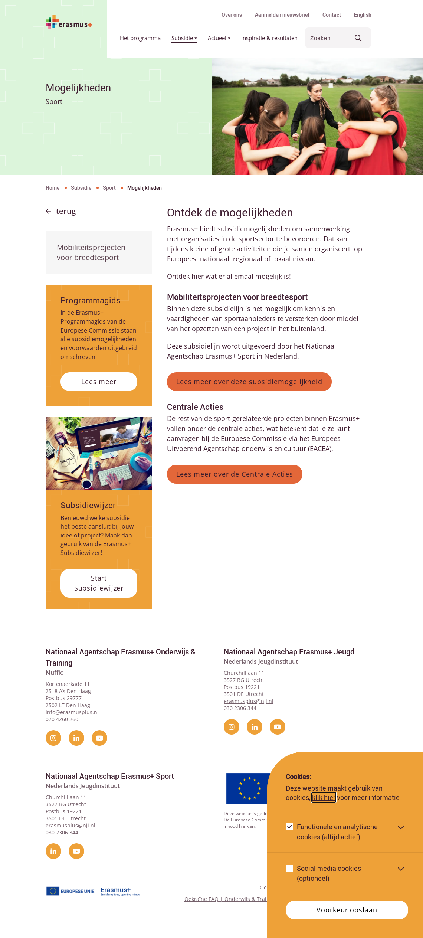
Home (52, 187)
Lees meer (99, 381)
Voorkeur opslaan (347, 909)
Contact (331, 14)
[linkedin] (76, 738)
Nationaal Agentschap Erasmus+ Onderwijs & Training (121, 657)
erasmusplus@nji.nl (248, 701)
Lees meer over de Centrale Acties (234, 474)
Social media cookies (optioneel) (329, 873)
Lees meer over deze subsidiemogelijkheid (249, 381)
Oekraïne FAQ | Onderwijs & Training (231, 898)
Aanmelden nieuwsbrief (282, 14)
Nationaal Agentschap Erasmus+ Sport (110, 776)
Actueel (219, 38)
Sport (109, 187)
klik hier (323, 797)
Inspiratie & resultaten (269, 38)
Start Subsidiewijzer (99, 582)
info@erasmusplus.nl (72, 712)
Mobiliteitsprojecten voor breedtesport (91, 252)
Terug (66, 211)
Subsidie (184, 38)
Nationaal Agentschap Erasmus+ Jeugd (289, 652)
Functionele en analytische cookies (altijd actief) (337, 831)
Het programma (140, 38)
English (362, 14)
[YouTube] (99, 738)
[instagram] (53, 738)
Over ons (232, 14)
